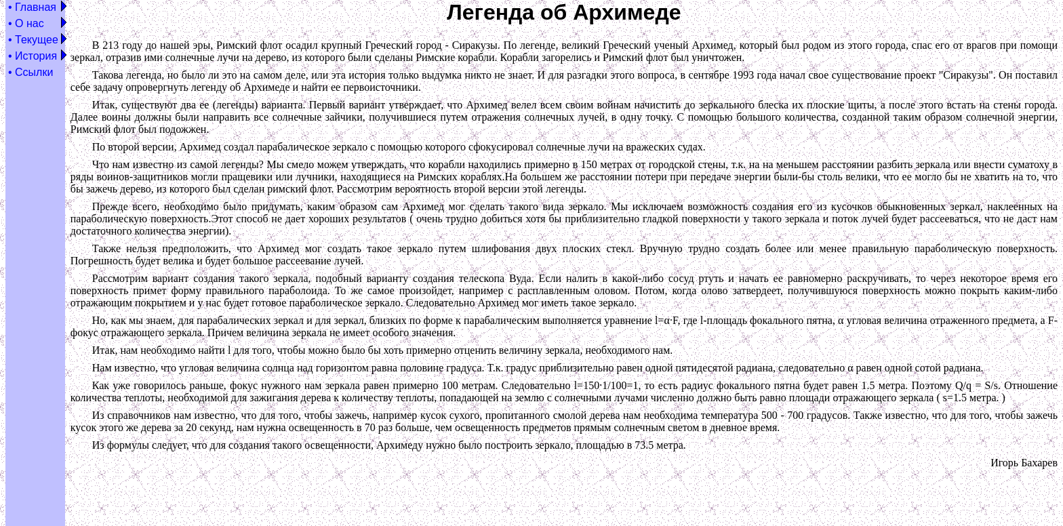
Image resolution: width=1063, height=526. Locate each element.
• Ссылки (30, 72)
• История (32, 56)
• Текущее (33, 39)
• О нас (26, 23)
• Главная (32, 7)
